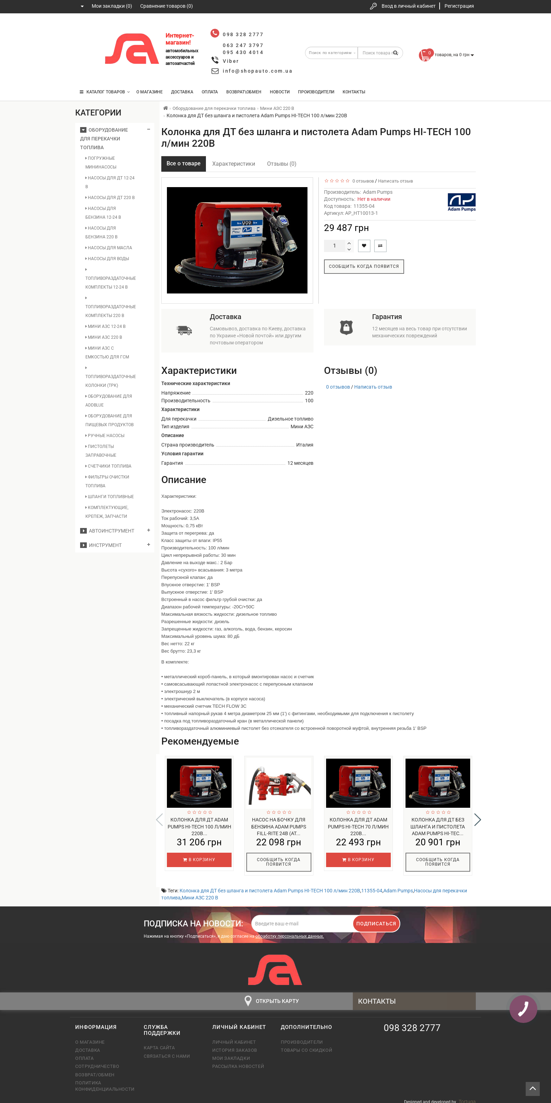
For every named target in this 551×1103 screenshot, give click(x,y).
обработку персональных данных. (289, 931)
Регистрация (459, 6)
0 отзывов (362, 181)
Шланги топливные (109, 496)
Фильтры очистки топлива (107, 481)
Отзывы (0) (282, 163)
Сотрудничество (97, 1061)
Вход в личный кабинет (409, 6)
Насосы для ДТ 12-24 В (110, 182)
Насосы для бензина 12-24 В (103, 213)
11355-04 (371, 886)
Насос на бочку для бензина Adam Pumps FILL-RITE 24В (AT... (278, 827)
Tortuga (467, 1097)
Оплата (210, 92)
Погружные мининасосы (100, 163)
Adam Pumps (378, 192)
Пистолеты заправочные (100, 451)
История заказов (234, 1045)
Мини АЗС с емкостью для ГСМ (107, 352)
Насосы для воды (107, 258)
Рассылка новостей (238, 1061)
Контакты (354, 92)
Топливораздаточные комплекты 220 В (110, 307)
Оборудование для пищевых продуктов (109, 420)
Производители (316, 92)
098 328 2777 (86, 29)
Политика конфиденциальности (104, 1081)
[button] (477, 817)
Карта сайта (159, 1043)
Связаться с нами (167, 1051)
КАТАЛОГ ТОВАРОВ (105, 92)
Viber (231, 61)
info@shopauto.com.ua (258, 71)
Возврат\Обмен (243, 92)
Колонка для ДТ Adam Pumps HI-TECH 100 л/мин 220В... (199, 827)
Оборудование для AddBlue (108, 401)
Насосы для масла (108, 247)
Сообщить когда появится (364, 266)
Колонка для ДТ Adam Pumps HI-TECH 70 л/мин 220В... (358, 827)
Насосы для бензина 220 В (101, 232)
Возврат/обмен (95, 1070)
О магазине (149, 92)
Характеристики (233, 163)
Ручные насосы (104, 435)
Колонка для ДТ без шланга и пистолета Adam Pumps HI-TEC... (437, 827)
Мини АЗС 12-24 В (105, 326)
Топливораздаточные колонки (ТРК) (110, 377)
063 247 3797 (86, 50)
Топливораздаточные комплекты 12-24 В (110, 279)
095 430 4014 (87, 71)
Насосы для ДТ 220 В (110, 197)
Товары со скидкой (306, 1045)
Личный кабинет (234, 1037)
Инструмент (101, 545)
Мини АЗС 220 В (103, 337)
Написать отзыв (395, 181)
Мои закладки (231, 1053)
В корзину (199, 859)
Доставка (182, 92)
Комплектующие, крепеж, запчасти (106, 512)
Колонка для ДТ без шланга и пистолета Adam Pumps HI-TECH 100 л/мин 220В (270, 886)
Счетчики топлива (108, 466)
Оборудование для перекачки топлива (104, 138)
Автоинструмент (107, 531)
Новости (280, 92)
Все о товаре (184, 163)
